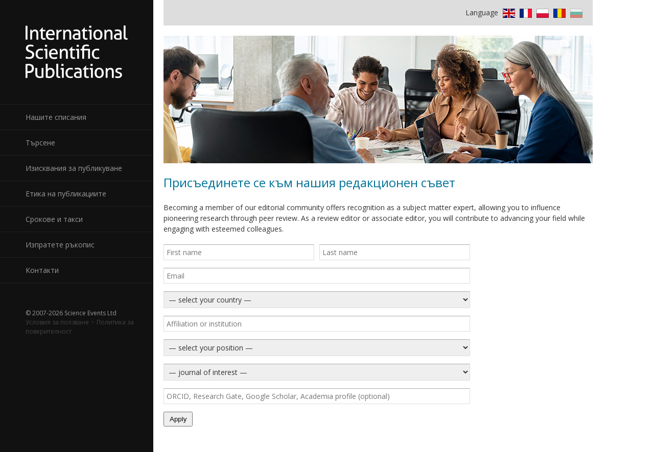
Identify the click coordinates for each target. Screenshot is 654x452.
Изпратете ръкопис (60, 244)
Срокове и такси (54, 219)
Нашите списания (56, 117)
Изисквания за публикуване (74, 168)
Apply (178, 419)
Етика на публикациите (66, 193)
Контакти (42, 270)
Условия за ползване (57, 322)
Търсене (40, 142)
